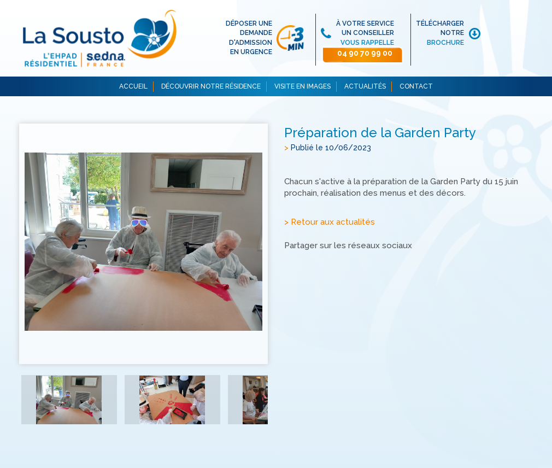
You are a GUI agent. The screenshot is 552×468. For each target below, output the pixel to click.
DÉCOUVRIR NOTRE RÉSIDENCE (211, 86)
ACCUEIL (133, 86)
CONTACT (416, 86)
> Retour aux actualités (329, 222)
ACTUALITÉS (365, 86)
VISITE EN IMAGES (302, 86)
